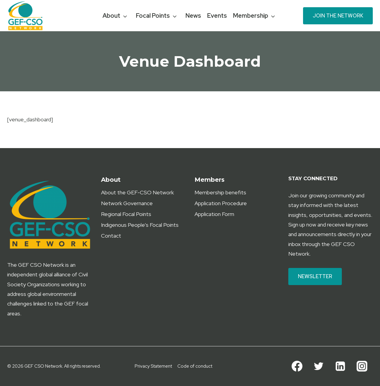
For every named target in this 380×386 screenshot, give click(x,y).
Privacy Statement (153, 366)
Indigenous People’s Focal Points (140, 224)
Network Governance (127, 203)
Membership (250, 16)
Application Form (214, 214)
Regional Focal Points (126, 214)
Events (217, 16)
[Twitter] (318, 366)
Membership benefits (220, 192)
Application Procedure (221, 203)
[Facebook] (297, 366)
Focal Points (153, 16)
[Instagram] (362, 366)
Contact (111, 235)
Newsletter (315, 276)
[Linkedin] (340, 366)
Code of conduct (194, 366)
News (193, 16)
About (111, 16)
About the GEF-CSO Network (137, 192)
